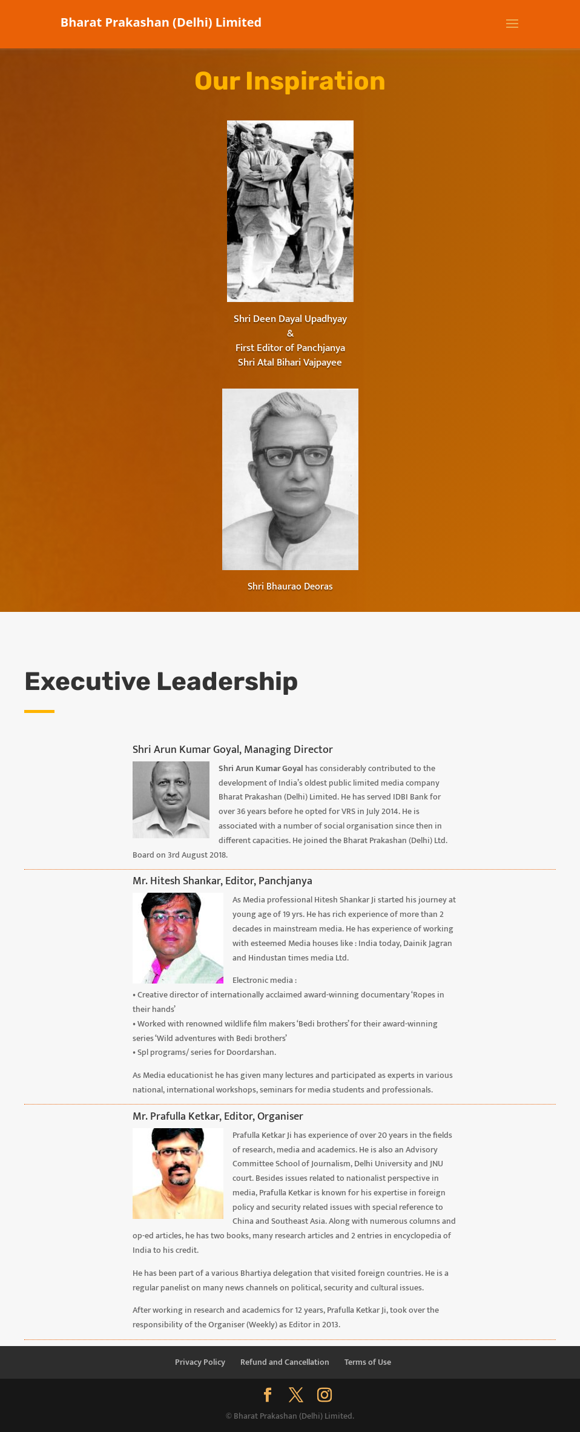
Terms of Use (367, 1362)
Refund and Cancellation (284, 1362)
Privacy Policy (200, 1362)
